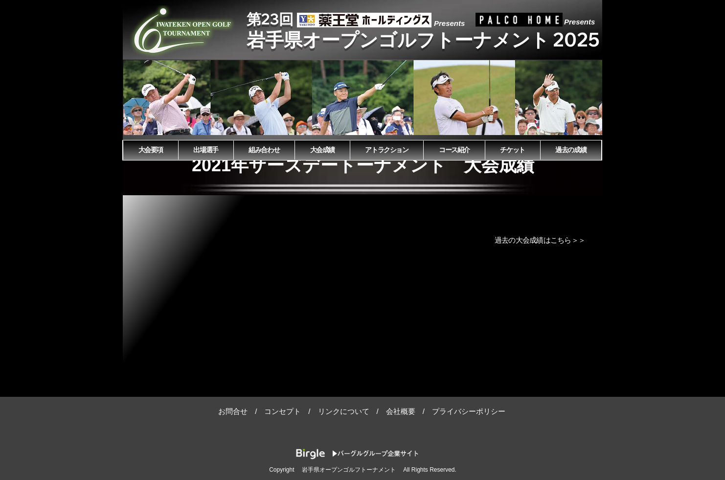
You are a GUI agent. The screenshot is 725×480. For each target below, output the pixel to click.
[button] (362, 97)
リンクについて (343, 411)
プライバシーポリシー (468, 411)
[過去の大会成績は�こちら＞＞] (540, 240)
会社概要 (400, 411)
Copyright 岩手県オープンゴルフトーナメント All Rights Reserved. (362, 469)
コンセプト (282, 411)
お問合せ (233, 411)
